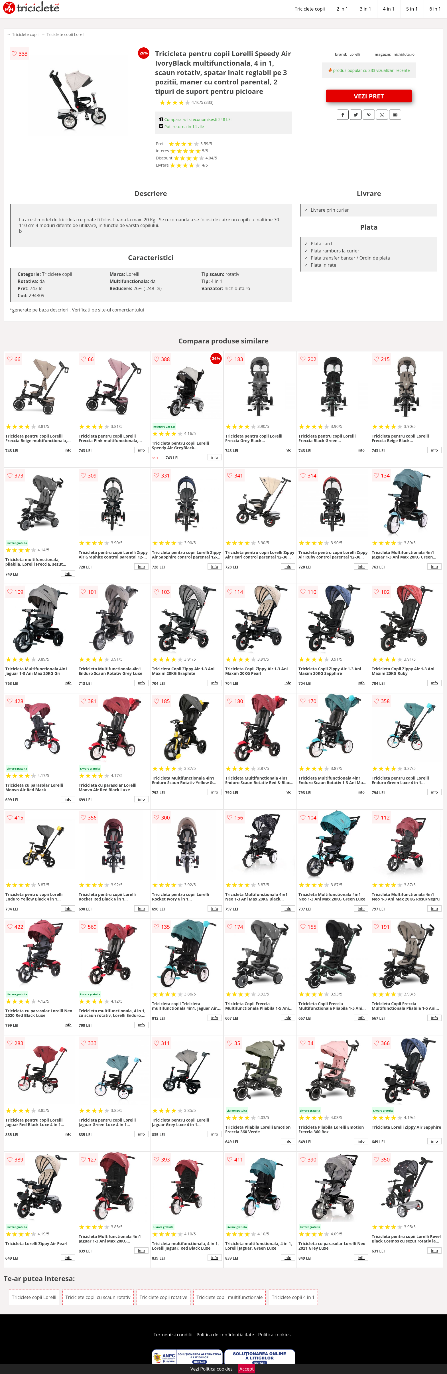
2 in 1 (342, 9)
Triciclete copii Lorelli (65, 34)
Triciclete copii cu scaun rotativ (98, 1297)
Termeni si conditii (173, 1334)
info (68, 450)
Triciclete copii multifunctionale (229, 1297)
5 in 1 (412, 9)
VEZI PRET (369, 96)
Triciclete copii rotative (163, 1297)
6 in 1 (435, 9)
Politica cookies (274, 1334)
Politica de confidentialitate (225, 1334)
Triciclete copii (310, 9)
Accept (246, 1369)
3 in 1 (365, 9)
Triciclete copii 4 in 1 (293, 1297)
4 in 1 (389, 9)
